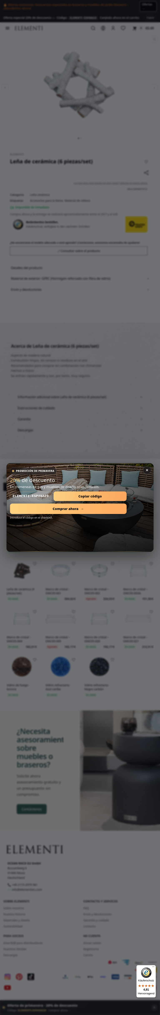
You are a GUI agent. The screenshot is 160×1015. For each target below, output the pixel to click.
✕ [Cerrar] (147, 470)
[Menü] (153, 967)
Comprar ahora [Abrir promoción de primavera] (68, 508)
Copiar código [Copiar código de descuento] (90, 496)
